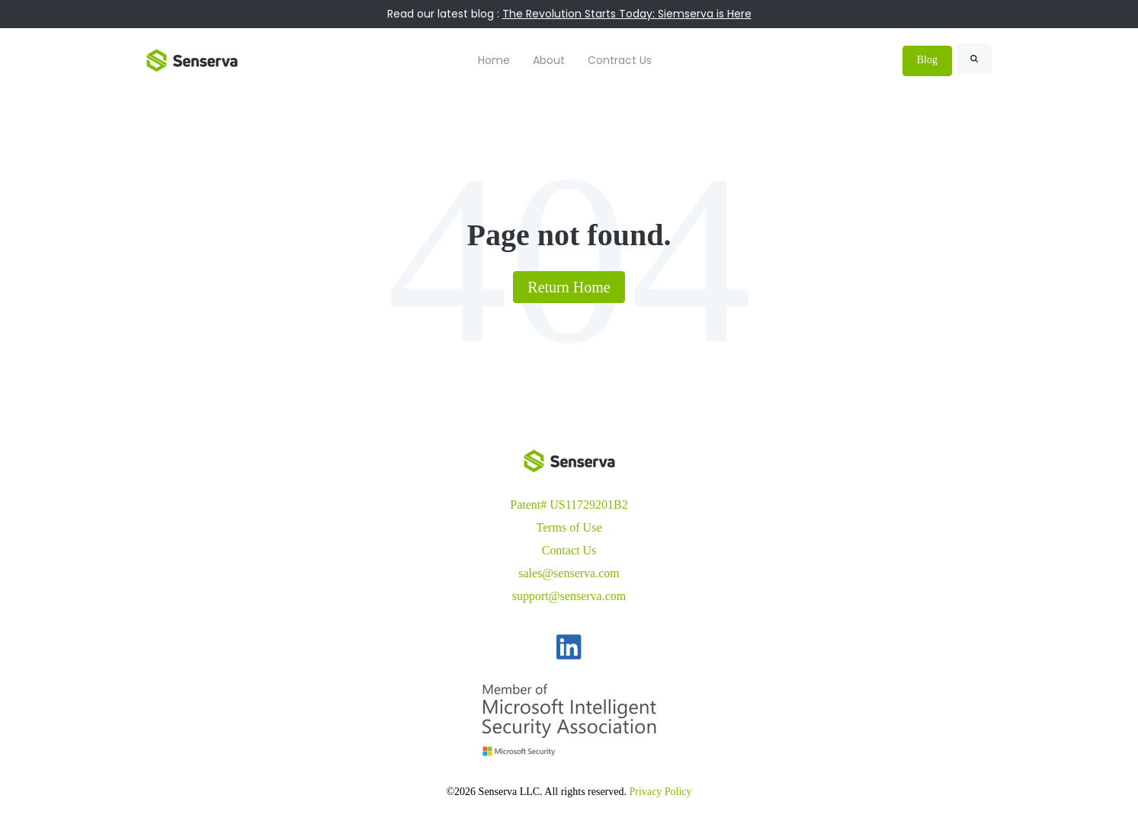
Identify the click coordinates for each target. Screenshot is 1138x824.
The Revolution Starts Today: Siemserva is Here (627, 13)
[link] (192, 59)
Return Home (568, 287)
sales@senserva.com (568, 573)
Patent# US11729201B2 (569, 504)
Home (494, 60)
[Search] (974, 58)
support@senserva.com (569, 595)
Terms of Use (569, 527)
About (549, 60)
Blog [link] (927, 59)
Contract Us (620, 60)
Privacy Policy (661, 791)
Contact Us (569, 550)
